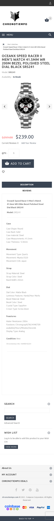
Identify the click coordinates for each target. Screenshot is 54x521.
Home (3, 44)
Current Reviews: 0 (10, 143)
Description (26, 185)
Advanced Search (12, 423)
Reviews (27, 191)
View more (11, 447)
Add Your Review (28, 143)
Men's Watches (13, 44)
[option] (27, 105)
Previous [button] (4, 106)
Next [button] (49, 106)
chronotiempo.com (10, 497)
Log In (7, 438)
